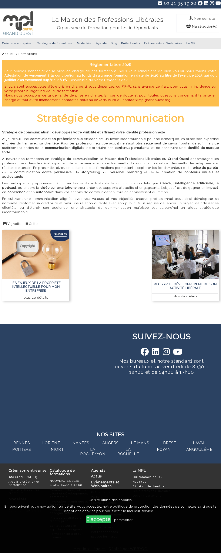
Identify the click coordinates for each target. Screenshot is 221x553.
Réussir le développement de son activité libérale (185, 286)
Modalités (84, 43)
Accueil (8, 54)
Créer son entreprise (16, 43)
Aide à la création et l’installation (24, 483)
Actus (96, 476)
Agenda (101, 43)
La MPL (191, 43)
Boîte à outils (130, 43)
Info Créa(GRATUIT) (23, 477)
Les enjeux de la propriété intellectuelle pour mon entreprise (36, 287)
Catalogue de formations (54, 43)
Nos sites (139, 481)
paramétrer (123, 520)
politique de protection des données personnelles (155, 506)
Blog (114, 43)
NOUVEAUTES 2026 (64, 480)
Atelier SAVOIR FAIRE (66, 485)
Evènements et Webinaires (163, 43)
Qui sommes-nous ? (148, 477)
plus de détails (36, 298)
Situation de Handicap (150, 486)
